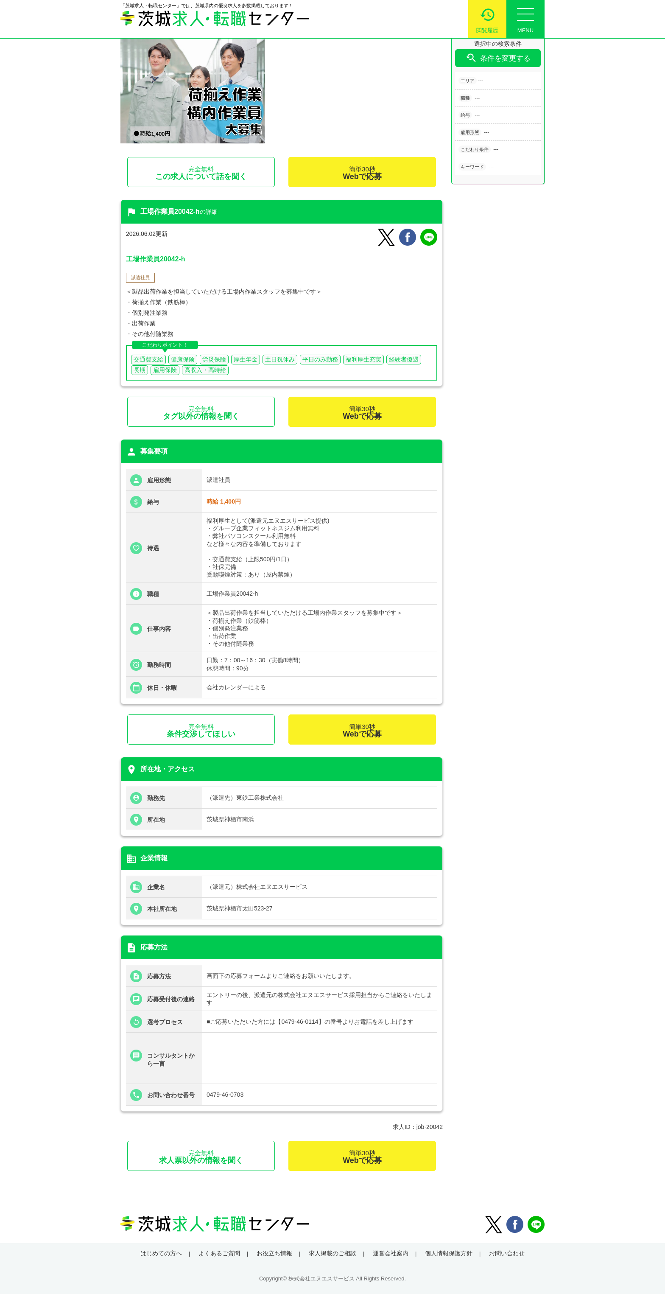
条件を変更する (498, 58)
